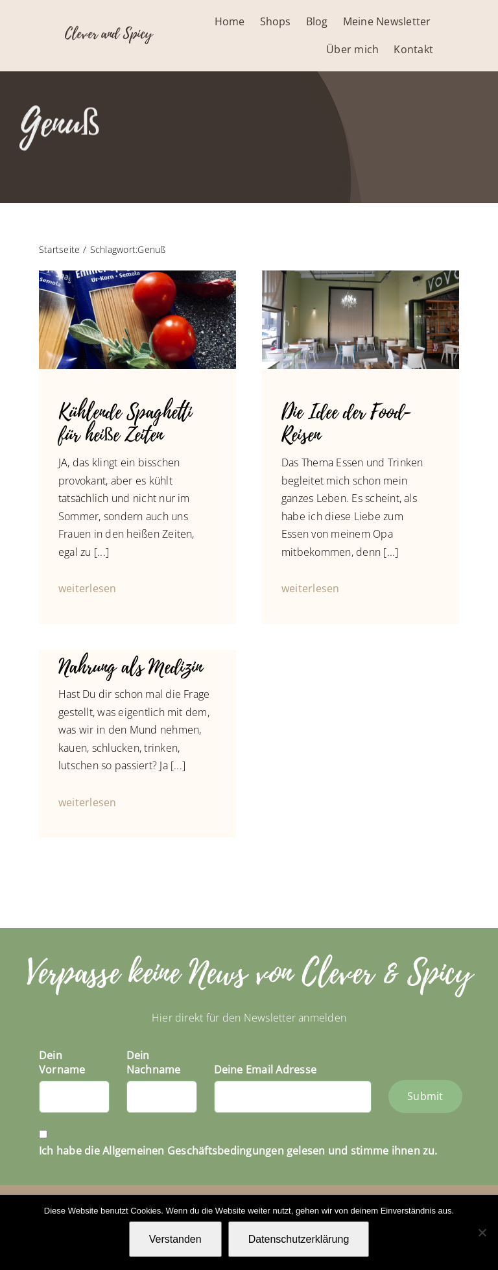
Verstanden (175, 1239)
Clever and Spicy (108, 33)
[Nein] (481, 1232)
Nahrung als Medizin (130, 667)
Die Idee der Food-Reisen (346, 424)
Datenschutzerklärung (299, 1239)
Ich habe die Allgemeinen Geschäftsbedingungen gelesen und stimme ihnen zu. (238, 1151)
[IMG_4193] (137, 276)
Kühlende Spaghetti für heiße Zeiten (125, 424)
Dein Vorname (62, 1062)
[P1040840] (360, 276)
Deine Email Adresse (265, 1069)
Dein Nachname (153, 1062)
